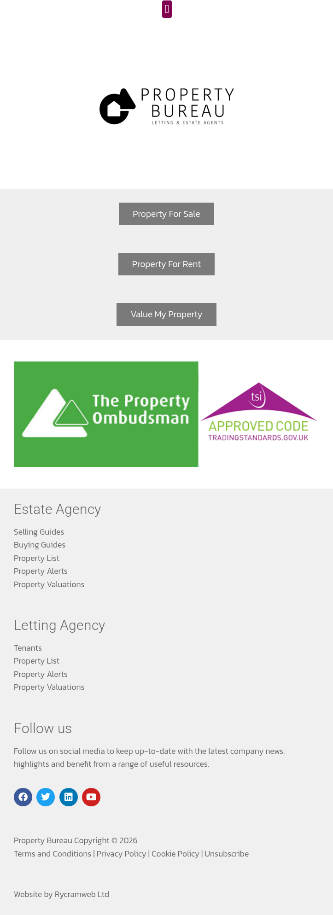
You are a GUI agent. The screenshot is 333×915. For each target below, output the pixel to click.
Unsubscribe (226, 854)
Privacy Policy (121, 854)
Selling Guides (39, 532)
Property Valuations (49, 584)
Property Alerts (41, 571)
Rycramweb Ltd (82, 894)
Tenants (28, 648)
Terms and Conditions (52, 854)
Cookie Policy (175, 854)
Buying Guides (39, 545)
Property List (36, 558)
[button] (167, 9)
